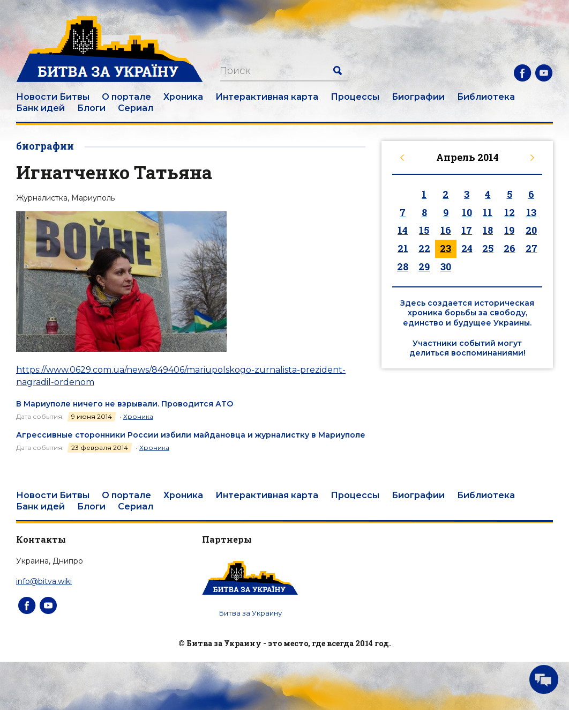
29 (424, 266)
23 (445, 248)
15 (424, 230)
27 (531, 248)
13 (531, 212)
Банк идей (40, 108)
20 (531, 230)
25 (487, 248)
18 (488, 230)
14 (403, 230)
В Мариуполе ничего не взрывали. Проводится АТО (124, 404)
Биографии (418, 97)
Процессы (355, 97)
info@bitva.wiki (44, 581)
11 (487, 212)
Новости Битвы (52, 97)
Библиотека (486, 97)
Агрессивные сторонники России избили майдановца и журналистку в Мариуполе (190, 435)
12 (509, 212)
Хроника (183, 97)
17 (466, 230)
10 (467, 212)
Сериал (135, 108)
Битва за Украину (250, 613)
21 (403, 248)
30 (445, 266)
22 (424, 248)
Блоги (91, 108)
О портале (126, 97)
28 (402, 266)
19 (509, 230)
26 (509, 248)
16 (445, 230)
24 (467, 248)
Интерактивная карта (266, 97)
